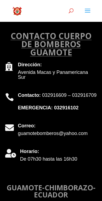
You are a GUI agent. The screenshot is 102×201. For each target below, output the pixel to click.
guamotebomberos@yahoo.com (53, 133)
